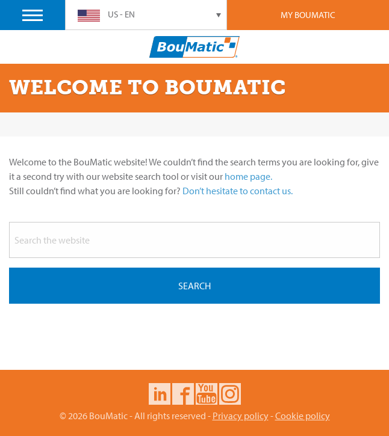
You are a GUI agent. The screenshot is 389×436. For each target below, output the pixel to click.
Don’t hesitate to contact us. (237, 191)
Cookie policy (302, 416)
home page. (248, 176)
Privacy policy (241, 416)
